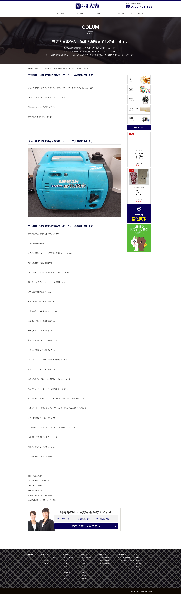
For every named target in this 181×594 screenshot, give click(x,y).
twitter (138, 557)
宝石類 (66, 575)
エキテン (139, 569)
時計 (65, 566)
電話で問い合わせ (124, 557)
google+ (138, 566)
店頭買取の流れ (105, 557)
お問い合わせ (142, 13)
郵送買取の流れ (105, 560)
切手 (65, 569)
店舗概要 (45, 560)
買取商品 (80, 13)
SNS (136, 554)
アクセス (45, 563)
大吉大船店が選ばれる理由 (51, 557)
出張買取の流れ (105, 563)
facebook (139, 560)
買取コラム (101, 13)
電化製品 (67, 572)
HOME (30, 68)
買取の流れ (121, 13)
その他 (66, 578)
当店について (59, 13)
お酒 (65, 560)
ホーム (38, 13)
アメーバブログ (141, 563)
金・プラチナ (68, 557)
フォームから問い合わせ (126, 560)
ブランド (67, 563)
